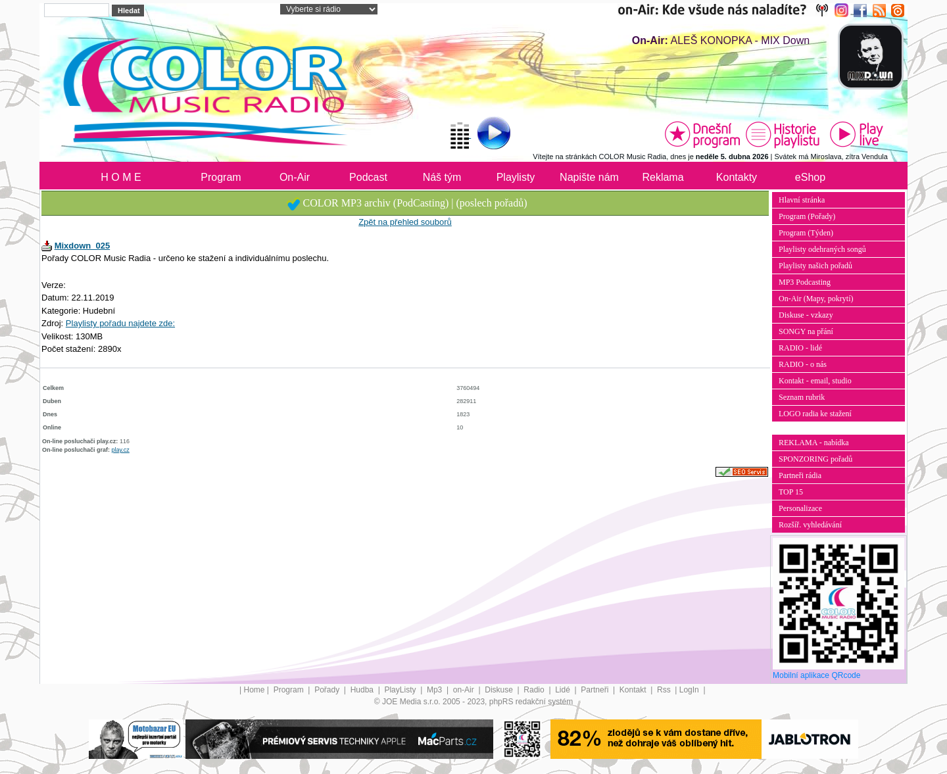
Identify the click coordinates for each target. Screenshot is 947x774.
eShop (810, 177)
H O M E (121, 177)
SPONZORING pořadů (815, 459)
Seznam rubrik (802, 397)
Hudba (363, 689)
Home (254, 689)
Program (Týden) (806, 232)
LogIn (690, 689)
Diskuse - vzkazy (806, 315)
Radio (534, 689)
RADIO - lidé (800, 347)
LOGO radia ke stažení (815, 413)
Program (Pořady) (807, 216)
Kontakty (736, 177)
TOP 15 (791, 491)
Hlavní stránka (802, 200)
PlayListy (401, 689)
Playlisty (516, 177)
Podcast (368, 177)
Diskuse (500, 689)
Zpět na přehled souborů (405, 222)
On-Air (294, 177)
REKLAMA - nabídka (814, 442)
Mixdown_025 (82, 246)
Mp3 (436, 689)
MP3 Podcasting (805, 282)
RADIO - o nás (803, 364)
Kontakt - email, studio (815, 380)
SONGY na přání (806, 331)
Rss (665, 689)
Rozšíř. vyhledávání (810, 524)
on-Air (464, 689)
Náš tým (442, 177)
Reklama (662, 177)
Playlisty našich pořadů (815, 265)
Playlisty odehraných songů (822, 249)
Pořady (327, 689)
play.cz (121, 450)
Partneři (595, 689)
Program (221, 177)
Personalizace (800, 508)
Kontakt (633, 689)
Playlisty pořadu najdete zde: (120, 323)
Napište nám (589, 177)
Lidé (563, 689)
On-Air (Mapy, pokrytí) (816, 298)
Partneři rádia (800, 475)
